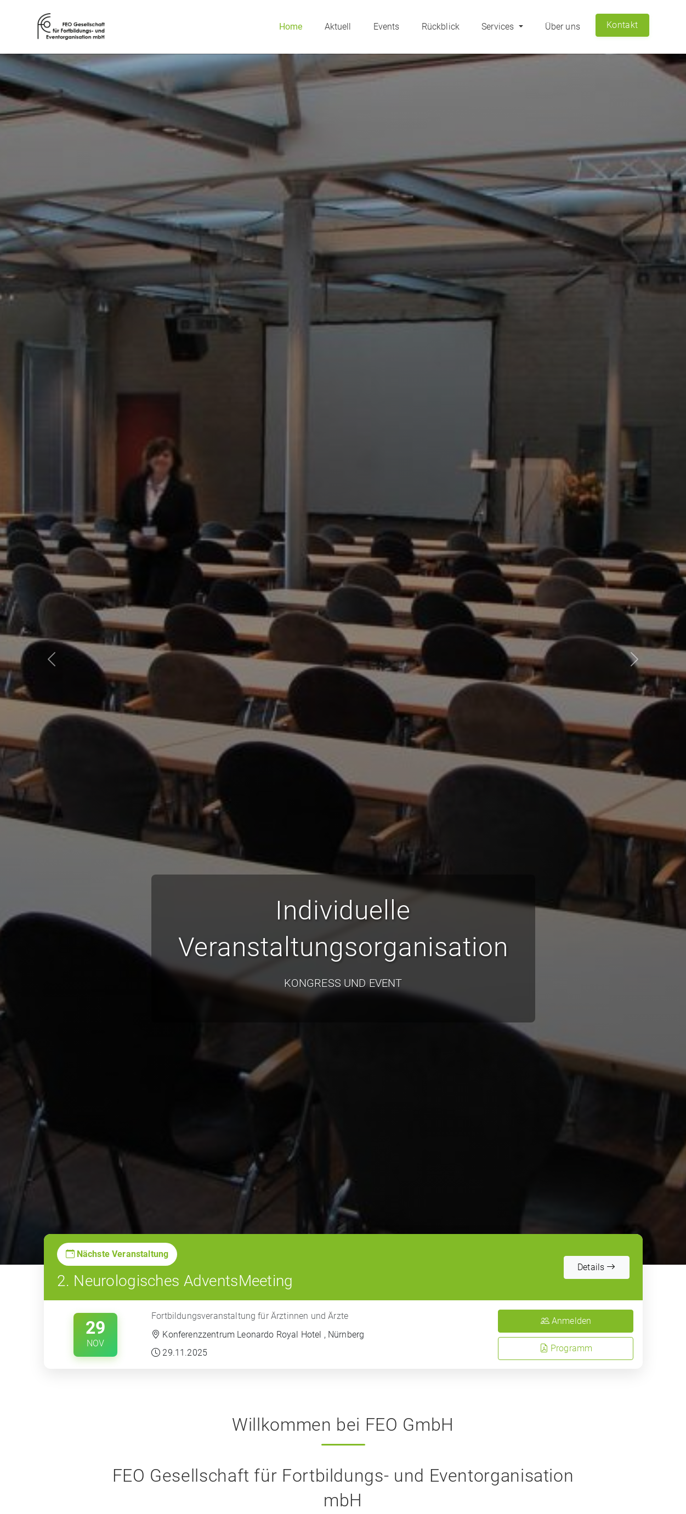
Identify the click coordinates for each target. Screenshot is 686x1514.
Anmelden (566, 1321)
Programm (566, 1348)
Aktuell (338, 26)
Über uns (562, 26)
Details (596, 1267)
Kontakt (622, 25)
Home (291, 26)
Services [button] (498, 26)
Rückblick (441, 26)
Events (386, 26)
